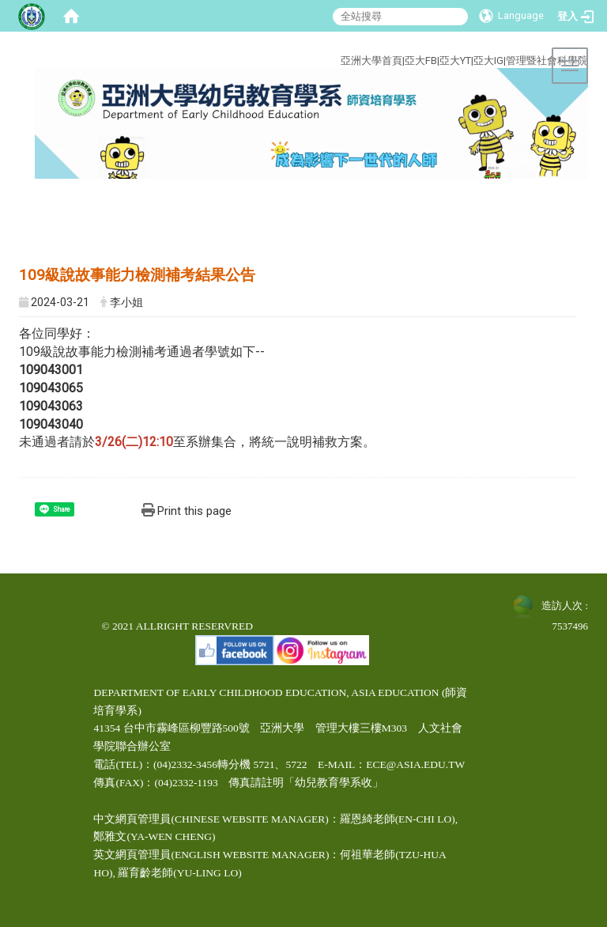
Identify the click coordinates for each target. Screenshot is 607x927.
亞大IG (488, 60)
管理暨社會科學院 (547, 60)
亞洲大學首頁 (371, 60)
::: (301, 42)
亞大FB (421, 60)
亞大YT (455, 60)
